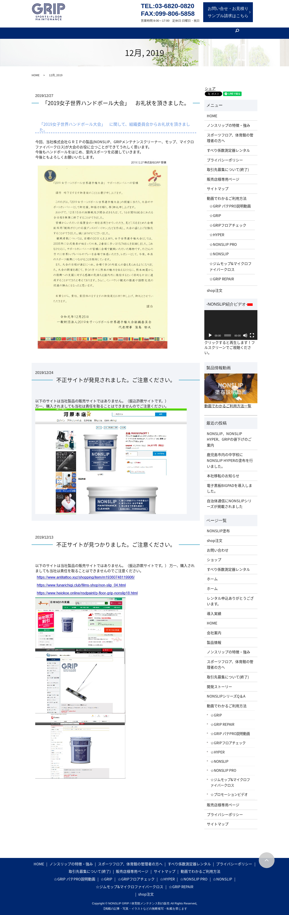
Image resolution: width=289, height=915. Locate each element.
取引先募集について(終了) (228, 166)
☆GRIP (215, 212)
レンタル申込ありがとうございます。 (230, 597)
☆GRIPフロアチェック (227, 221)
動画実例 (152, 29)
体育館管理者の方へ (58, 29)
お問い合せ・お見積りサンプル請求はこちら (228, 12)
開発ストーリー (109, 29)
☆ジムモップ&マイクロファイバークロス (230, 263)
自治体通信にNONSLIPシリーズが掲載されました (229, 500)
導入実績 (214, 610)
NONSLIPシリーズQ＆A (226, 692)
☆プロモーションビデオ (229, 790)
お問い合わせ (217, 546)
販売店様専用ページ (223, 175)
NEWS (169, 29)
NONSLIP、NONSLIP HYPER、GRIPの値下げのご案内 (229, 435)
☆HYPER (216, 231)
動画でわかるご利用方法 (227, 195)
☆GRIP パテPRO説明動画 (230, 202)
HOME (36, 72)
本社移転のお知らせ (223, 472)
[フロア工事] (229, 29)
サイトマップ (217, 185)
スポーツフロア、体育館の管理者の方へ (230, 134)
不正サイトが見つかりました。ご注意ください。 (115, 541)
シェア (210, 85)
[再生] (210, 332)
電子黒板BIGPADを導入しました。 (229, 484)
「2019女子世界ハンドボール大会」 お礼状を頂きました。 (115, 99)
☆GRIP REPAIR (221, 275)
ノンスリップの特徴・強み (228, 121)
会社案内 (185, 29)
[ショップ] (205, 29)
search (246, 29)
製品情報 (133, 29)
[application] (230, 321)
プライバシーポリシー (225, 156)
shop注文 (214, 286)
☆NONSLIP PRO (223, 240)
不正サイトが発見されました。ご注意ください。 (115, 376)
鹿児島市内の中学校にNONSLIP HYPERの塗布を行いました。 (230, 456)
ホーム (212, 575)
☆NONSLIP (219, 250)
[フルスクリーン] (252, 332)
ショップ (214, 556)
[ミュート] (245, 332)
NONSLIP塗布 (218, 527)
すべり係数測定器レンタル (228, 147)
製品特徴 (85, 29)
